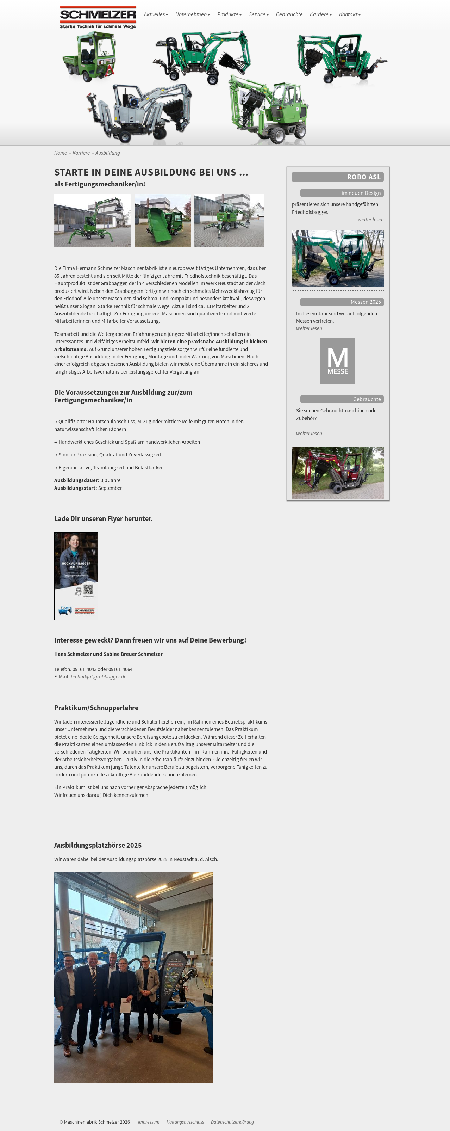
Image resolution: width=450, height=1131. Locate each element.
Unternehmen (192, 14)
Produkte (229, 14)
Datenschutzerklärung (232, 1122)
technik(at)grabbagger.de (98, 676)
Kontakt (350, 14)
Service (259, 14)
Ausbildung (107, 152)
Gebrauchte (289, 14)
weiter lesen (371, 219)
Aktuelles (156, 14)
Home (60, 152)
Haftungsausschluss (185, 1122)
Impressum (149, 1122)
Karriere (321, 14)
